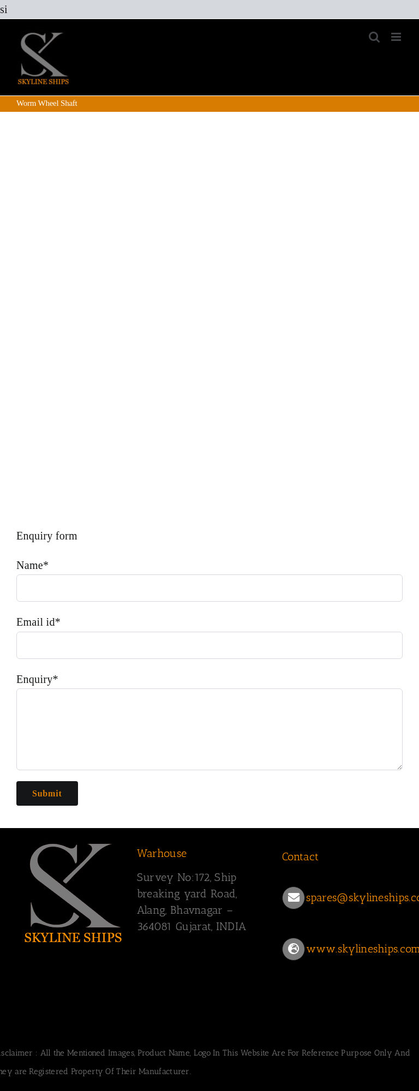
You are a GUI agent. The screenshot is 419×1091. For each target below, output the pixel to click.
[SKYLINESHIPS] (73, 890)
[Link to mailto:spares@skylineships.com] (293, 897)
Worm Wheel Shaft (48, 236)
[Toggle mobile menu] (397, 37)
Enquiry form (46, 536)
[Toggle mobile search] (374, 37)
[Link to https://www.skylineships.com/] (293, 949)
